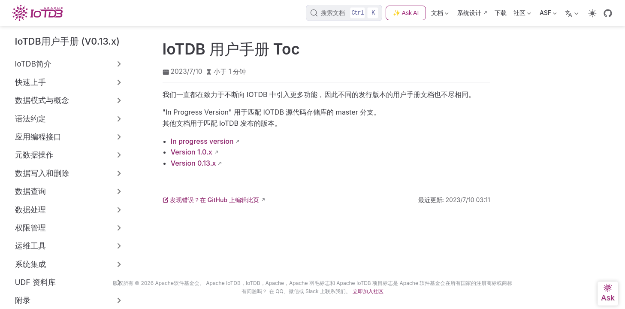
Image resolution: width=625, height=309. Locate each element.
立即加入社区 (368, 291)
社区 (522, 14)
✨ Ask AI (406, 12)
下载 (501, 12)
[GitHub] (608, 13)
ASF (548, 14)
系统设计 (469, 12)
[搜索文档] (344, 13)
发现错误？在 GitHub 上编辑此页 (211, 199)
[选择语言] (573, 13)
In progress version (202, 141)
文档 (439, 14)
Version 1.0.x (191, 152)
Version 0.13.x (193, 163)
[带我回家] (40, 13)
